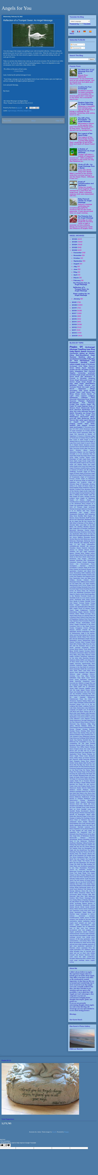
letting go (84, 353)
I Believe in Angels (83, 683)
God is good (90, 645)
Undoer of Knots (85, 880)
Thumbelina (83, 868)
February (77, 280)
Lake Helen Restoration (77, 708)
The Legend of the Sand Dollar (85, 134)
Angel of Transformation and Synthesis (86, 183)
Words (77, 907)
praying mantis (76, 423)
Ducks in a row (80, 598)
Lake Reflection (90, 708)
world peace (78, 427)
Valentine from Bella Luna (78, 884)
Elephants (82, 388)
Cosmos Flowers (86, 569)
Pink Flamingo (88, 402)
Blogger (66, 1132)
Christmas (91, 351)
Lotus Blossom (75, 718)
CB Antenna (90, 546)
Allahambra (73, 452)
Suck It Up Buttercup (78, 841)
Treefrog (82, 349)
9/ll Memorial (79, 434)
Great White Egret (78, 368)
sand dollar (90, 423)
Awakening (91, 514)
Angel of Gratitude (88, 364)
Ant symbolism (79, 505)
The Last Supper (79, 859)
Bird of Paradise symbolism (86, 528)
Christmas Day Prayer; (78, 558)
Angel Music (87, 459)
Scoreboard (84, 811)
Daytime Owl (81, 576)
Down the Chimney (88, 590)
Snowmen (92, 821)
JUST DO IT (82, 686)
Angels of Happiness (87, 498)
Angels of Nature (77, 500)
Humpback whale (89, 681)
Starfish (92, 836)
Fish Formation (84, 621)
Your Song (91, 910)
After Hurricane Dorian (77, 448)
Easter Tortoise (79, 603)
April (76, 275)
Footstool (73, 626)
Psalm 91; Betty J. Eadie (77, 782)
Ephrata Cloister (89, 612)
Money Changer (75, 729)
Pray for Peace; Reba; (87, 770)
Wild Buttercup (83, 418)
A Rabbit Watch (77, 445)
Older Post (59, 121)
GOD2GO (73, 631)
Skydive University (77, 373)
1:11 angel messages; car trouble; (80, 430)
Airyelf (54, 1132)
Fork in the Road (83, 626)
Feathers (81, 619)
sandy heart (90, 937)
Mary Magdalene (76, 371)
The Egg (78, 852)
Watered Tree (82, 889)
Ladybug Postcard (89, 706)
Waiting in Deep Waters (84, 885)
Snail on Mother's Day (82, 820)
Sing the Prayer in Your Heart (86, 816)
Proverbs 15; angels (76, 773)
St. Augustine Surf (84, 832)
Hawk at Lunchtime (89, 667)
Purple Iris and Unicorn (87, 784)
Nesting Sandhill (82, 740)
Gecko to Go (86, 635)
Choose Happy (74, 555)
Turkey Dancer (79, 878)
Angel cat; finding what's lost (80, 464)
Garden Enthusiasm (83, 631)
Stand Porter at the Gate (87, 834)
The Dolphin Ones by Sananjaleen (81, 848)
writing (72, 962)
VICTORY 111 (91, 882)
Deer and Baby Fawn (88, 578)
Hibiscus (92, 672)
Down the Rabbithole (76, 592)
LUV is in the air (88, 704)
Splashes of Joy (79, 828)
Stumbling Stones (89, 839)
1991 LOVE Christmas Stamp (85, 429)
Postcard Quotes (89, 766)
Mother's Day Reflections (81, 736)
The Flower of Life (86, 852)
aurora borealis (90, 917)
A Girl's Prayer (83, 439)
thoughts (76, 951)
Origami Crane (78, 749)
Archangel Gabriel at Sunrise (84, 509)
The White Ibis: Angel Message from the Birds (86, 71)
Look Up (92, 717)
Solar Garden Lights (88, 823)
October (77, 258)
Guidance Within (75, 660)
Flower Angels (74, 624)
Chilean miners (90, 553)
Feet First (87, 619)
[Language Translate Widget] (80, 21)
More (72, 33)
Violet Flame (91, 884)
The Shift (77, 864)
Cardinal (84, 548)
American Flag (87, 454)
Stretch (80, 839)
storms (89, 942)
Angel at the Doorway (88, 462)
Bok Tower (73, 535)
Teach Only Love (82, 844)
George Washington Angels (81, 638)
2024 (75, 244)
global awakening (83, 921)
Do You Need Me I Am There (79, 583)
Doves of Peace (75, 590)
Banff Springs (90, 518)
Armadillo (83, 359)
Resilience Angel (89, 798)
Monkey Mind (85, 731)
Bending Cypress (89, 526)
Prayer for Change (75, 772)
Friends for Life (89, 629)
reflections (20, 110)
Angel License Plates (82, 457)
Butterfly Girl (78, 542)
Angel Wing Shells (75, 462)
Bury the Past (79, 539)
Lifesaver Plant (88, 397)
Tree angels (91, 873)
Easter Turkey (90, 603)
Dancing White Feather (80, 574)
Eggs (77, 610)
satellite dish (75, 425)
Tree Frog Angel (83, 415)
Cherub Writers (89, 550)
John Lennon (81, 396)
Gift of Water (77, 644)
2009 (75, 336)
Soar (80, 823)
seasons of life (75, 939)
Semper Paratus (80, 812)
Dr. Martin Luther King (80, 594)
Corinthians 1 (74, 567)
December (78, 252)
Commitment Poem (88, 564)
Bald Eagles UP (89, 516)
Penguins (77, 761)
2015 (74, 319)
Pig (88, 763)
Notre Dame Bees (87, 745)
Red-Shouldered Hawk (85, 355)
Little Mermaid (90, 713)
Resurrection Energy (77, 800)
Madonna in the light (80, 720)
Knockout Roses (75, 704)
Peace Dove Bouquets (87, 756)
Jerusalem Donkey (88, 369)
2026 (75, 239)
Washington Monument (79, 416)
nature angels (75, 364)
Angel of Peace (83, 486)
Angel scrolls (84, 491)
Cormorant (74, 353)
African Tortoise (90, 446)
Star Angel (73, 836)
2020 (75, 305)
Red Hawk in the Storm (84, 793)
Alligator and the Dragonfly (86, 452)
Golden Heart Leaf (77, 392)
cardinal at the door (85, 919)
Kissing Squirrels (89, 702)
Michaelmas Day (87, 360)
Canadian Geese (75, 548)
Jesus (83, 351)
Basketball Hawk (90, 519)
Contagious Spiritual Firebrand (82, 566)
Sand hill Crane (89, 804)
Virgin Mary (73, 885)
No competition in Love (84, 741)
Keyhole (79, 701)
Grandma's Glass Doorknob (86, 653)
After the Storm (89, 448)
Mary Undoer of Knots (88, 722)
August (77, 264)
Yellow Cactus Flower (81, 908)
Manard (77, 722)
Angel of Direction (85, 473)
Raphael (85, 406)
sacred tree (81, 937)
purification (78, 932)
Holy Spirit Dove (83, 677)
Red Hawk (73, 793)
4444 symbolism (82, 432)
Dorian (81, 589)
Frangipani (79, 628)
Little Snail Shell (75, 715)
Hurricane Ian (74, 683)
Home (33, 121)
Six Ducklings (85, 818)
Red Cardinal (89, 371)
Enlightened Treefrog (87, 610)
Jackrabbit (91, 686)
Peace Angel (74, 756)
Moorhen (73, 399)
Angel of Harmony (75, 480)
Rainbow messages (75, 791)
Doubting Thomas (89, 589)
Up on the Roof (81, 882)
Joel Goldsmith (78, 692)
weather (88, 958)
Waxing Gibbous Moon (77, 891)
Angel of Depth (74, 473)
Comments (76, 48)
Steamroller (73, 837)
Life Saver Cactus (82, 711)
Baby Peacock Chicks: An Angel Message (84, 200)
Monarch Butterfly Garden (86, 727)
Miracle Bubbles (80, 725)
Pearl (71, 761)
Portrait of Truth (78, 766)
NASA (87, 738)
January (77, 299)
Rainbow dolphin (89, 789)
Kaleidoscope (74, 699)
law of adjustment (89, 926)
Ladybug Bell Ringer (76, 706)
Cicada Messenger (88, 562)
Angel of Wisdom (84, 487)
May (76, 272)
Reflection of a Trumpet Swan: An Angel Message (81, 289)
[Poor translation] (7, 1145)
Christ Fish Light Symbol (87, 555)
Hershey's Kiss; (84, 672)
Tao (93, 843)
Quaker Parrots (82, 788)
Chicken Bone (79, 553)
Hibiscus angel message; (79, 674)
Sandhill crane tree (88, 809)
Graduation (73, 653)
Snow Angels (82, 821)
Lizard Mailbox (85, 715)
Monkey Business (89, 729)
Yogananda (91, 908)
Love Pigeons (85, 718)
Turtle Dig (88, 878)
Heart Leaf (82, 670)
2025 (75, 242)
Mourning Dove (83, 399)
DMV (83, 573)
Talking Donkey (87, 843)
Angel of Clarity (89, 471)
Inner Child (73, 686)
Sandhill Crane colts (82, 807)
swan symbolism (79, 946)
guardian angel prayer (78, 375)
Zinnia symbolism (75, 912)
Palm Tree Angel (83, 752)
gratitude (91, 373)
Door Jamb (91, 587)
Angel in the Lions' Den (81, 466)
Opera (71, 749)
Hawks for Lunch (85, 669)
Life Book (73, 711)
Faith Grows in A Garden (81, 615)
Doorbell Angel (74, 589)
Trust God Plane (78, 876)
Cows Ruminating (75, 573)
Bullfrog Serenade (84, 537)
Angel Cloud (87, 455)
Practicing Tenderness (76, 768)
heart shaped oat (81, 923)
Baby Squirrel (89, 366)
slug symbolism (85, 939)
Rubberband (91, 802)
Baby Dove (73, 516)
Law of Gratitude (89, 709)
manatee (92, 928)
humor (72, 924)
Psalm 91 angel (75, 406)
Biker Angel (73, 528)
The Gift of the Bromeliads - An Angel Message (84, 119)
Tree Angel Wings (80, 873)
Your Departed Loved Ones (78, 910)
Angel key (80, 455)
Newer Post (7, 121)
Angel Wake (91, 461)
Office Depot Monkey (87, 747)
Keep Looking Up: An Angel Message (81, 294)
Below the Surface (76, 526)
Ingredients (91, 685)
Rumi (78, 408)
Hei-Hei (78, 369)
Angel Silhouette (81, 380)
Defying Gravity (75, 580)
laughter (79, 926)
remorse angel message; (87, 933)
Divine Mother (90, 582)
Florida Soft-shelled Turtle (85, 622)
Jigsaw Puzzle (85, 690)
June (76, 269)
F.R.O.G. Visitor (74, 613)
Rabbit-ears (91, 788)
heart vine (91, 923)
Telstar (90, 844)
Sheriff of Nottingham (77, 814)
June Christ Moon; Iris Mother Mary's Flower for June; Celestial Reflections (82, 695)
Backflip (80, 516)
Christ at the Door (76, 557)
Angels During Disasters (82, 493)
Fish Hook (83, 390)
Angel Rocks (82, 461)
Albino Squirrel (89, 450)
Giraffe (92, 390)
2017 (74, 313)
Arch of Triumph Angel (78, 507)
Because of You (83, 523)
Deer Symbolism (75, 578)
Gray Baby (73, 654)
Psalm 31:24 (80, 777)
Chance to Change (76, 550)
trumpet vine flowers (77, 955)
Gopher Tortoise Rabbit (87, 651)
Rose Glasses (81, 802)
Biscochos (73, 530)
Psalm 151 (85, 773)
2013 (74, 324)
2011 (74, 330)
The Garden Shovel (85, 853)
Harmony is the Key (76, 667)
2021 (74, 302)
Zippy (84, 912)
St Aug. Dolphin (75, 830)
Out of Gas (79, 750)
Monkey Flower (75, 731)
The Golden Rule (89, 855)
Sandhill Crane (88, 362)
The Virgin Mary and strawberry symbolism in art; (82, 866)
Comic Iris (74, 564)
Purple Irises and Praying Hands (80, 786)
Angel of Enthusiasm (84, 475)
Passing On (91, 754)
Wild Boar (80, 896)
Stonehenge (73, 839)
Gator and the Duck (76, 635)
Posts (74, 44)
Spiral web (85, 825)
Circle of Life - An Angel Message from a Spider (86, 166)
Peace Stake (74, 757)
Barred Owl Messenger (77, 519)
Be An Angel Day (75, 521)
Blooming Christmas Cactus (83, 532)
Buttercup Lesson (89, 539)
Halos (89, 660)
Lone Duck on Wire (83, 717)
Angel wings (81, 382)
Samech (72, 804)
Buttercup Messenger (76, 541)
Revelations (91, 800)
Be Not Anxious (87, 521)
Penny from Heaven (88, 761)
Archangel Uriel (76, 366)
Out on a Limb (89, 750)
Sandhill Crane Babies (76, 805)
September (78, 261)
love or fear (74, 928)
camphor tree (74, 919)
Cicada (79, 562)
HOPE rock (83, 660)
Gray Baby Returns (84, 654)
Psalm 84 (91, 404)
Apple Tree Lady (89, 505)
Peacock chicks (77, 759)
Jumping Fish (86, 693)
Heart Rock (91, 670)
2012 (74, 327)
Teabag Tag (73, 844)
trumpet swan (27, 110)
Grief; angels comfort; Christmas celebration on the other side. (82, 656)
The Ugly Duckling (86, 864)
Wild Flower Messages (83, 898)
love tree (84, 928)
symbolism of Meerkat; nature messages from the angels (82, 947)
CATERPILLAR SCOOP (77, 546)
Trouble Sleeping (85, 875)
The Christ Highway (88, 846)
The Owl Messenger (80, 862)
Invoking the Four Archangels (85, 87)
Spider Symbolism (75, 825)
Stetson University (87, 837)
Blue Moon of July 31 (87, 534)
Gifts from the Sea (88, 644)
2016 (74, 316)
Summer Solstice (77, 357)
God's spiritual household (79, 647)
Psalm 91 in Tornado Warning (85, 781)
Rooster (72, 802)
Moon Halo (76, 733)
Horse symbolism (81, 679)
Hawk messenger (75, 669)
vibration (87, 955)
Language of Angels (76, 709)
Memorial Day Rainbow (78, 724)
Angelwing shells (85, 502)
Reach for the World (88, 791)
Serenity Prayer (90, 812)
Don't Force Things (84, 585)
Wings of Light (79, 901)
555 (90, 432)
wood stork (74, 376)
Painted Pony (74, 752)
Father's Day (84, 617)
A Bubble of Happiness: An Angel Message (86, 150)
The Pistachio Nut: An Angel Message (85, 217)
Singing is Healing (75, 818)
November (78, 255)
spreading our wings (80, 942)
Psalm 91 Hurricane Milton (80, 779)
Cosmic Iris (77, 569)
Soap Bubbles (74, 823)
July (75, 266)
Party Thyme (82, 754)
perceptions (73, 930)
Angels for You (16, 8)
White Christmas (79, 892)
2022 (75, 250)
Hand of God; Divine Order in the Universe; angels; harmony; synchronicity (82, 661)
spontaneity (90, 375)
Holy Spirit (75, 351)
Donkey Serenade (81, 587)
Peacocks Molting (89, 759)
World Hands (84, 907)
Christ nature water (88, 557)
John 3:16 (87, 692)
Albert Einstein (75, 450)
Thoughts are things (83, 413)
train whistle (91, 953)
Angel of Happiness (88, 478)
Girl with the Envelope (77, 645)
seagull (84, 425)
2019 (74, 308)
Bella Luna (79, 525)
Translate (85, 24)
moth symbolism (88, 422)
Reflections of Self (88, 797)
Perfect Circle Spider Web (78, 763)
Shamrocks (85, 408)
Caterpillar (91, 548)
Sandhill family (75, 811)
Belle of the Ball (89, 525)
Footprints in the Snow (87, 624)
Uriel (93, 415)
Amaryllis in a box (76, 454)
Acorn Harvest (80, 446)
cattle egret (83, 420)
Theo (76, 868)
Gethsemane (86, 640)
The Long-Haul (90, 859)
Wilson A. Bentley (82, 900)
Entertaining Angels (76, 612)
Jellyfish (87, 688)
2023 (75, 247)
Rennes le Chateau (76, 798)
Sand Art (79, 804)
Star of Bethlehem (83, 836)
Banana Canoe (74, 518)
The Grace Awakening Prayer (79, 857)
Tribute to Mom (75, 875)
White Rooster (82, 894)
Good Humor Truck (81, 649)
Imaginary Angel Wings (79, 685)
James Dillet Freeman (77, 688)
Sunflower (92, 841)
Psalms (88, 782)
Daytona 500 (90, 576)
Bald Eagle (79, 383)
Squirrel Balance (90, 828)
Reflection (78, 797)
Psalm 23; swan (90, 775)
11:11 (73, 429)
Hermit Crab (74, 672)
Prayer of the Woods (88, 772)
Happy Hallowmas (89, 665)
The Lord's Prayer (76, 860)
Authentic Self (82, 514)
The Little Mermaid (81, 411)
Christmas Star (81, 560)
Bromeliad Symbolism (83, 535)
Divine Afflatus (81, 582)
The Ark (79, 846)
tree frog (90, 349)
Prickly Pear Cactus (78, 404)
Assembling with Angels (79, 512)
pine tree (81, 930)
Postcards (74, 362)
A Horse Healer (88, 441)
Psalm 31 (72, 777)
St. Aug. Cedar (87, 830)
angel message (12, 110)
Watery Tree (91, 889)
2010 (74, 333)
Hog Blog (84, 676)
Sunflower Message (76, 843)
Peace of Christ (84, 757)
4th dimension (86, 376)
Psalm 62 (87, 777)
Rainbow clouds (75, 789)
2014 (74, 322)
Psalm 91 (76, 346)
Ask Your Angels (89, 510)
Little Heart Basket (79, 713)
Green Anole (80, 394)
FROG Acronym (85, 613)
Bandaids (82, 518)
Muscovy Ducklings (79, 738)
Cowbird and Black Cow (86, 571)
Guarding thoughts (89, 658)
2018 (74, 310)
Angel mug (91, 466)
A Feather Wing (84, 438)
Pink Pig (76, 765)
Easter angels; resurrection (79, 605)
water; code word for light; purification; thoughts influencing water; (82, 956)
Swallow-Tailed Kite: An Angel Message (85, 103)
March (76, 278)
